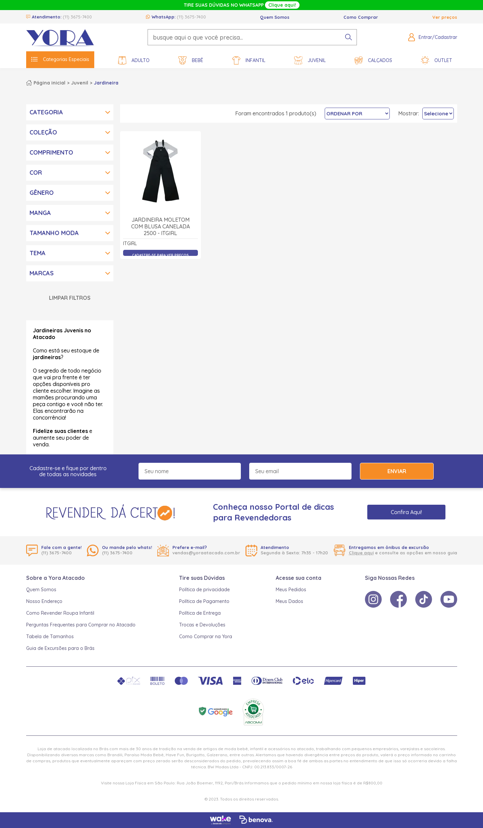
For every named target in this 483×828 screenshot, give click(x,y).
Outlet (436, 60)
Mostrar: (408, 113)
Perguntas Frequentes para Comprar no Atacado (81, 625)
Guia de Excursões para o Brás (60, 648)
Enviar (396, 471)
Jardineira (106, 83)
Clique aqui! (282, 5)
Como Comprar (360, 17)
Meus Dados (289, 601)
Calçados (373, 60)
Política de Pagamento (204, 601)
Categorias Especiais (60, 59)
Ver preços (444, 17)
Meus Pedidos (291, 590)
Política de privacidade (204, 590)
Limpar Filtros (70, 297)
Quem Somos (274, 17)
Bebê (190, 60)
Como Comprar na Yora (205, 636)
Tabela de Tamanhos (50, 636)
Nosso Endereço (44, 601)
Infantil (248, 60)
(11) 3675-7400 (77, 16)
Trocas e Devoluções (202, 625)
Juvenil (310, 60)
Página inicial (49, 83)
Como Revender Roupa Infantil (60, 613)
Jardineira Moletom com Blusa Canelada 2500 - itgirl (160, 226)
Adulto (134, 60)
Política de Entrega (200, 613)
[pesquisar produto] (348, 37)
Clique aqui (361, 552)
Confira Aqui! (406, 512)
